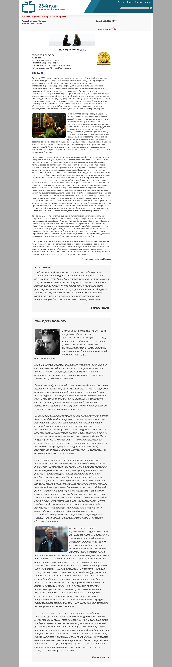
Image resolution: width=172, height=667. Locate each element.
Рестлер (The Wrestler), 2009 (53, 17)
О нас (130, 2)
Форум (148, 2)
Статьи (121, 2)
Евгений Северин (36, 24)
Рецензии (35, 17)
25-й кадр (26, 17)
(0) (114, 29)
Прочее (138, 2)
